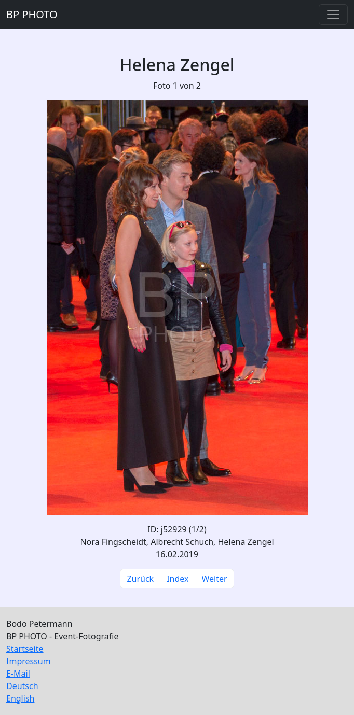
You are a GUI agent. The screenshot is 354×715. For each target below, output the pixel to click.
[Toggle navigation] (333, 14)
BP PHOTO (32, 14)
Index (177, 578)
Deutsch (22, 686)
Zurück (140, 578)
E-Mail (18, 673)
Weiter (214, 578)
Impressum (28, 661)
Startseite (25, 648)
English (20, 698)
